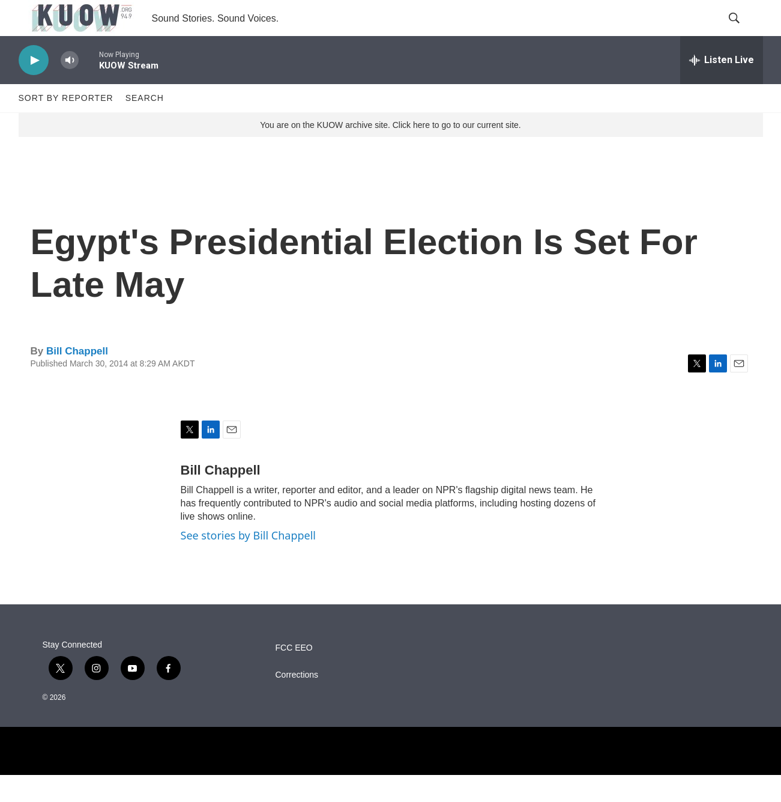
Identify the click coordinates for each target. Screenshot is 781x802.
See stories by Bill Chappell (248, 562)
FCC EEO (294, 674)
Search (144, 125)
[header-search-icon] (743, 31)
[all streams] (721, 87)
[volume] (69, 87)
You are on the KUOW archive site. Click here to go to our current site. (390, 152)
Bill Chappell (77, 378)
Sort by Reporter (66, 125)
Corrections (297, 701)
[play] (33, 87)
